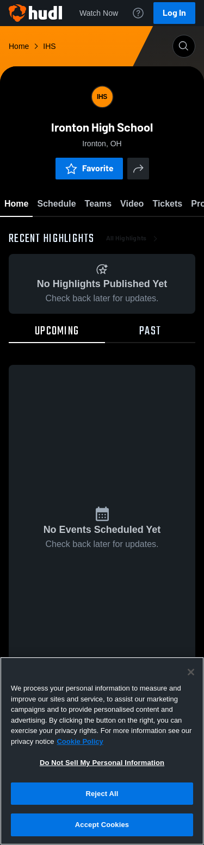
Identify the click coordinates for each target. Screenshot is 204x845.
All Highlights (133, 239)
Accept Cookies (102, 825)
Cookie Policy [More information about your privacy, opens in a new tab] (80, 741)
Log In (174, 12)
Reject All (101, 794)
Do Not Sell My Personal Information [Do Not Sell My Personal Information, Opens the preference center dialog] (102, 763)
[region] (102, 751)
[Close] (191, 672)
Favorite (89, 168)
